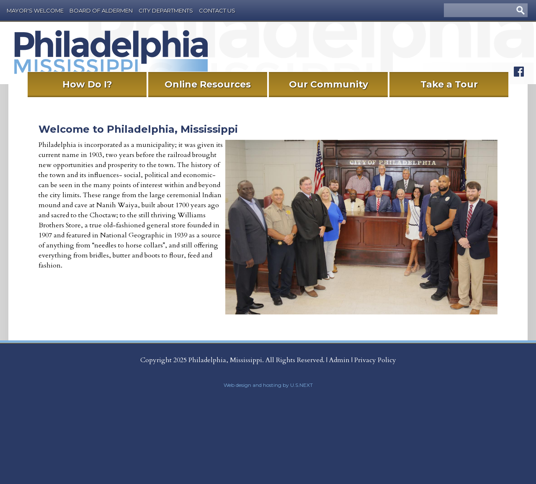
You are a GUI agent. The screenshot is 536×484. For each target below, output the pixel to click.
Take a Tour (449, 84)
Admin (339, 360)
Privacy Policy (375, 360)
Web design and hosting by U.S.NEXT (268, 385)
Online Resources (208, 84)
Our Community (328, 84)
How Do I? (87, 84)
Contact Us (217, 10)
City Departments (166, 10)
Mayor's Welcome (35, 10)
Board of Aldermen (101, 10)
